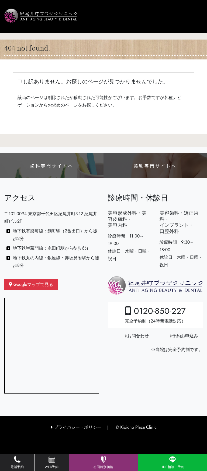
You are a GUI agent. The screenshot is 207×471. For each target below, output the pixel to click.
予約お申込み (185, 336)
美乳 (155, 165)
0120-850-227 (155, 314)
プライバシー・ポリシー (75, 427)
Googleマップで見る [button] (31, 284)
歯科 (51, 165)
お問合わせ (138, 336)
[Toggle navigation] (192, 121)
